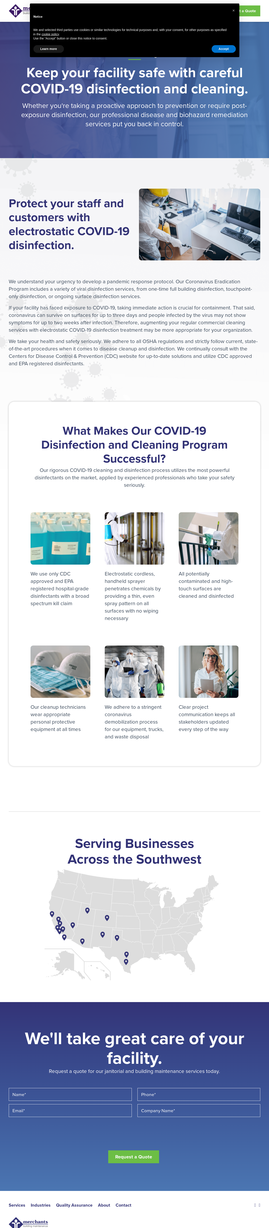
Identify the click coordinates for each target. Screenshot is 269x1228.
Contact (123, 1205)
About (104, 1205)
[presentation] (42, 1128)
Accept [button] (224, 49)
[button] (233, 10)
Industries (41, 1205)
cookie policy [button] (50, 34)
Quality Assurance (74, 1205)
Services (17, 1205)
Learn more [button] (48, 49)
